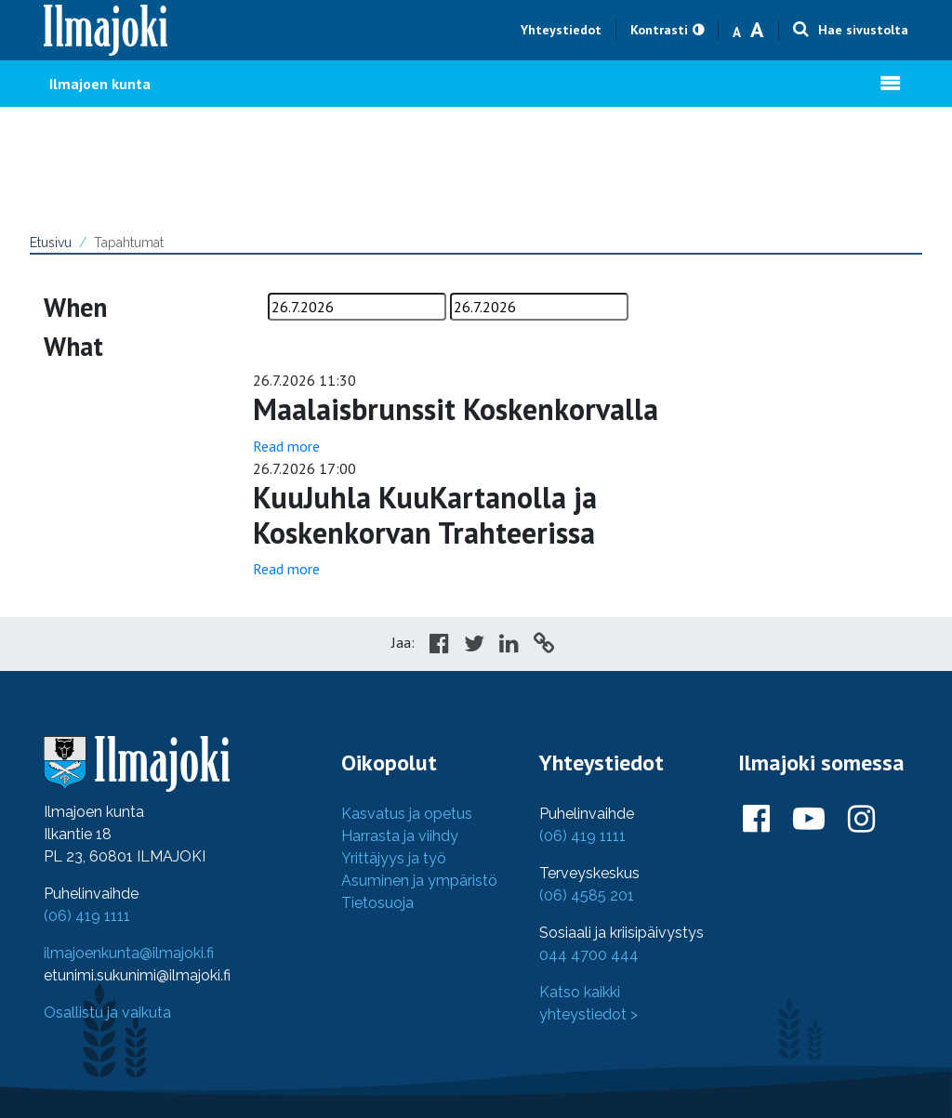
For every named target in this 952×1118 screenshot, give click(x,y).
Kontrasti (659, 29)
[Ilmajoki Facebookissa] (756, 819)
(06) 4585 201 (586, 895)
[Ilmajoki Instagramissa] (861, 819)
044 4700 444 (589, 955)
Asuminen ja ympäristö (419, 880)
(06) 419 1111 (87, 916)
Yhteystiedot (561, 29)
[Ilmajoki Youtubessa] (808, 819)
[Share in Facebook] (439, 646)
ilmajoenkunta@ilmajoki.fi (129, 953)
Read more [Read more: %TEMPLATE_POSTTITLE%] (286, 446)
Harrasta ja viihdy (399, 836)
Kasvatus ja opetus (406, 813)
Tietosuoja (377, 903)
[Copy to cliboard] (544, 646)
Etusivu (51, 242)
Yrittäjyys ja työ (393, 858)
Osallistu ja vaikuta (107, 1012)
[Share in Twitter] (474, 646)
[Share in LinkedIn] (509, 646)
